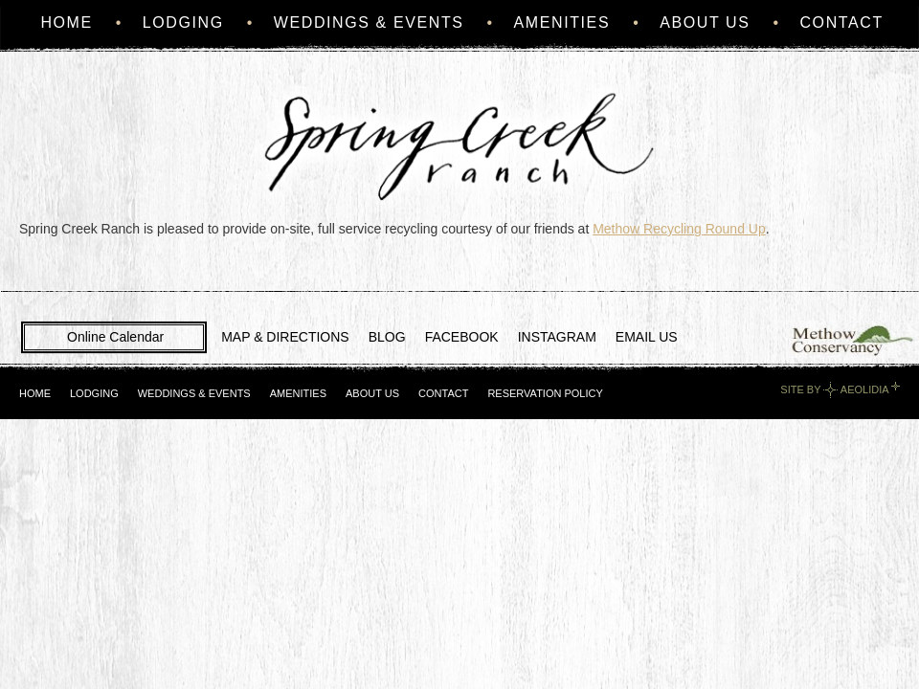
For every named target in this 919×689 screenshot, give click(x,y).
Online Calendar (115, 336)
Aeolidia (864, 389)
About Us (705, 22)
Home (66, 22)
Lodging (183, 22)
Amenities (562, 22)
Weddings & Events (369, 22)
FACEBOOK (462, 336)
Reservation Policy (544, 393)
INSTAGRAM (557, 336)
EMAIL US (647, 336)
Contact (841, 22)
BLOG (387, 336)
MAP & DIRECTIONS (285, 336)
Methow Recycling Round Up (679, 228)
